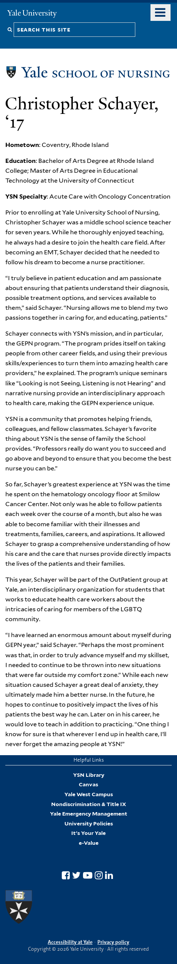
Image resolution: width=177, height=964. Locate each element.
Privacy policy (113, 942)
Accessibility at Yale (70, 942)
